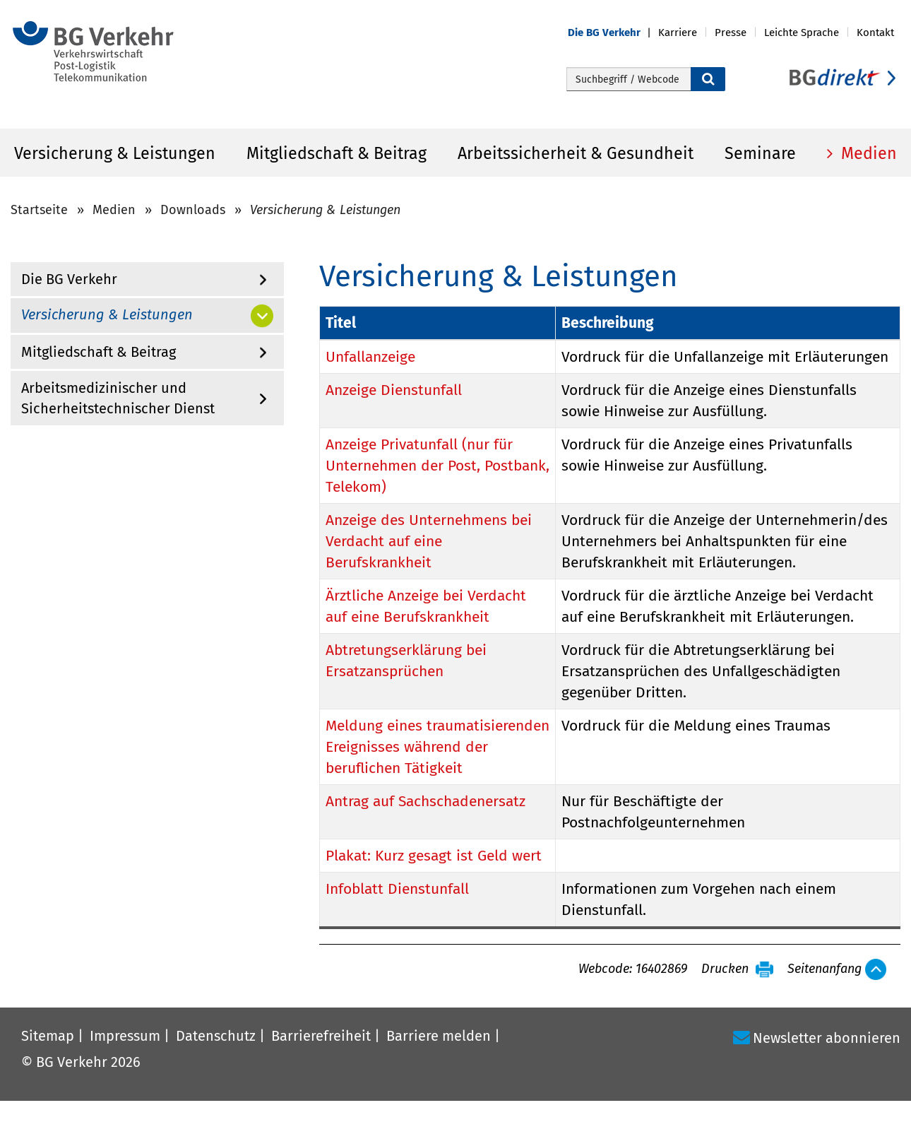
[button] (613, 33)
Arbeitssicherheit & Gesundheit (575, 153)
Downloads (192, 210)
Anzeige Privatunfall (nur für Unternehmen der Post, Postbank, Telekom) (437, 465)
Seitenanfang (824, 969)
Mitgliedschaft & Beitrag (336, 153)
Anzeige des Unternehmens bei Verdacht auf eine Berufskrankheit (429, 541)
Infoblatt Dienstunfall (397, 889)
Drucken (725, 969)
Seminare (760, 153)
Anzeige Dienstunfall (394, 390)
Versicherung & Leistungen (114, 153)
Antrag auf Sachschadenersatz (425, 801)
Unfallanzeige (370, 357)
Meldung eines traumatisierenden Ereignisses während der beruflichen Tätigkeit (437, 746)
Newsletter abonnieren (826, 1037)
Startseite (39, 210)
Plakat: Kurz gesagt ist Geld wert (434, 855)
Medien (867, 153)
